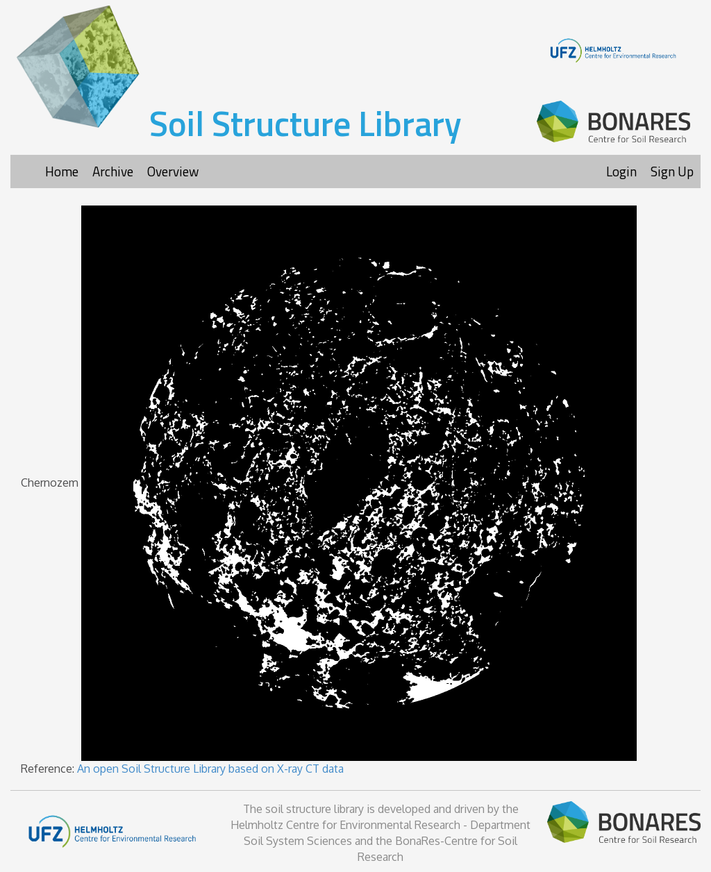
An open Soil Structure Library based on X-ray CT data (210, 768)
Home (61, 171)
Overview (173, 171)
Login (621, 171)
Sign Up (672, 171)
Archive (112, 171)
